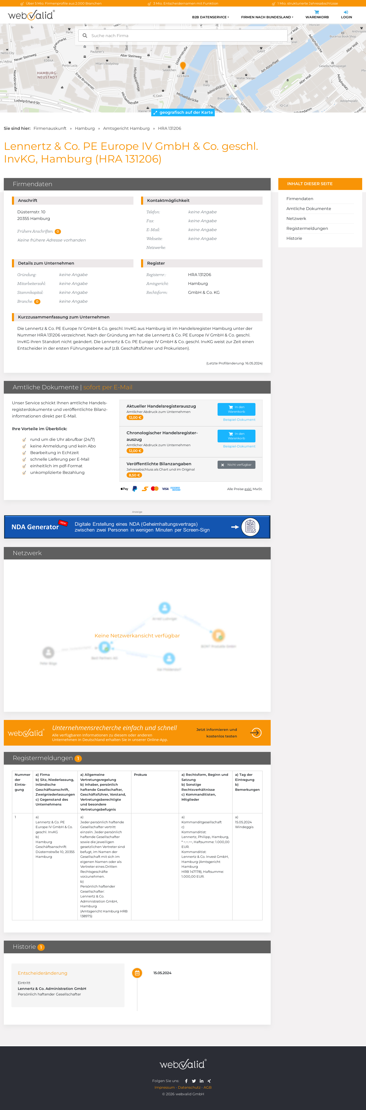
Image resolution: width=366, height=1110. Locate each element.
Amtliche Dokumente (308, 208)
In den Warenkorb (236, 409)
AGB (208, 1087)
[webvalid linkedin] (203, 1081)
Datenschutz (189, 1087)
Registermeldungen (307, 228)
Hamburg (85, 128)
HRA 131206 (169, 128)
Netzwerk (296, 218)
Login (346, 15)
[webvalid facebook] (187, 1081)
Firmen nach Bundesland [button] (266, 17)
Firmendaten (299, 198)
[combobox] (183, 35)
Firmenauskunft (50, 128)
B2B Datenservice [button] (209, 17)
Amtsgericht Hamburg (126, 128)
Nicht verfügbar (236, 465)
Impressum (165, 1087)
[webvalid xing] (209, 1081)
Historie (294, 238)
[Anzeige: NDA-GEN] (137, 524)
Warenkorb (317, 15)
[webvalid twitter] (195, 1081)
